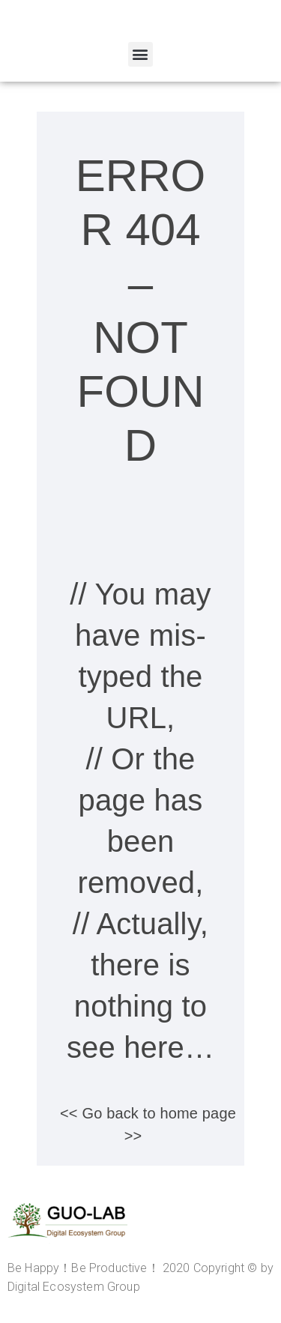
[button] (140, 54)
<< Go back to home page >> (148, 1124)
